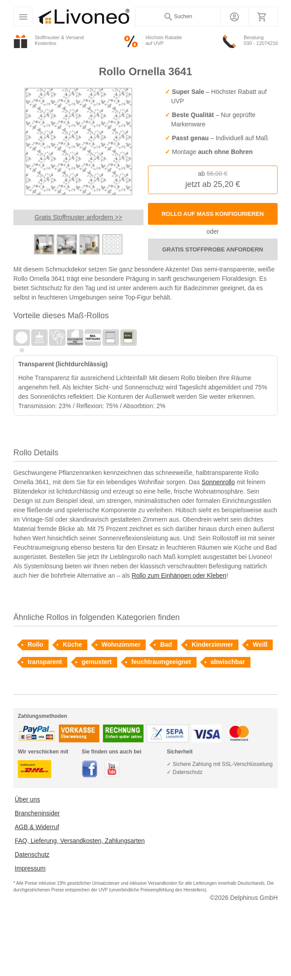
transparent (45, 661)
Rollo (35, 644)
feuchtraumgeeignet (161, 661)
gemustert (97, 661)
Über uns (27, 799)
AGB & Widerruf (37, 826)
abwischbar (228, 661)
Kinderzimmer (212, 644)
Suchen (177, 17)
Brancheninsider (37, 813)
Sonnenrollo (218, 482)
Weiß (260, 644)
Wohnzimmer (121, 644)
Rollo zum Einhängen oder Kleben (178, 575)
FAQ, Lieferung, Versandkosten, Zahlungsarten (80, 840)
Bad (166, 644)
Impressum (30, 868)
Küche (72, 644)
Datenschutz (32, 854)
